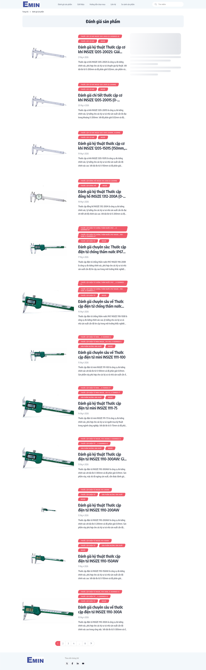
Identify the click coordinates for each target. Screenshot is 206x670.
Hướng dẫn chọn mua (97, 4)
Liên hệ (113, 4)
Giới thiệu (80, 4)
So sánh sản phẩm (128, 4)
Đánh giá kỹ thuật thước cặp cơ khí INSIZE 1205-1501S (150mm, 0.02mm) (101, 145)
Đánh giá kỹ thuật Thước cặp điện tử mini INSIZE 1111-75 (99, 405)
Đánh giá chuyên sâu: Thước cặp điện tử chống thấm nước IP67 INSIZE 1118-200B (102, 249)
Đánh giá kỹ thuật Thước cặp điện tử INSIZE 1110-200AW (99, 507)
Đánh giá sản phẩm (65, 4)
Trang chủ (25, 12)
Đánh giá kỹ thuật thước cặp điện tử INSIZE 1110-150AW (99, 558)
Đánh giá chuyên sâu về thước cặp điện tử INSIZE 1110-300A (100, 609)
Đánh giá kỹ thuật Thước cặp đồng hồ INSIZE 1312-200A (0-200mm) (100, 193)
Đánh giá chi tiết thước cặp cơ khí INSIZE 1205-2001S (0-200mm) (100, 97)
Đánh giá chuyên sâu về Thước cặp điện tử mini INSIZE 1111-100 (102, 354)
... (79, 643)
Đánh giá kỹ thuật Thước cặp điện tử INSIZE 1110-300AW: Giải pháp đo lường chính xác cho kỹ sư (102, 456)
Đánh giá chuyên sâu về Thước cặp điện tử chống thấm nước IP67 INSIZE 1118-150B (101, 303)
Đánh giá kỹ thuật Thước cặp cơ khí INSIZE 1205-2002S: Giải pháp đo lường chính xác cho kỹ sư (101, 49)
